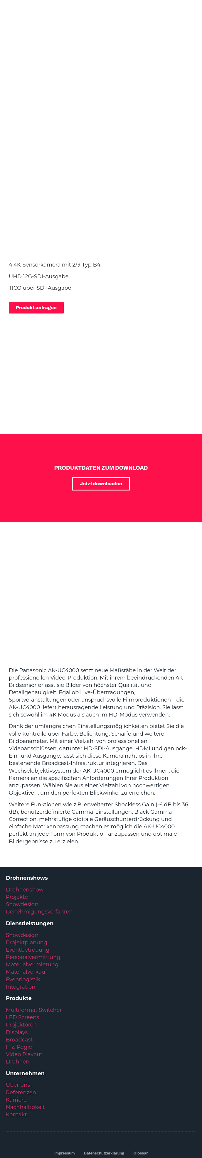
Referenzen (21, 1043)
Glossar (140, 1104)
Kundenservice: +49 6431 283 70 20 (101, 1112)
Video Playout (24, 1005)
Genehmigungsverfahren (39, 862)
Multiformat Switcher (34, 961)
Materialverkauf (26, 922)
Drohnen (18, 1012)
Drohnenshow (24, 840)
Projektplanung (26, 893)
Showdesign (22, 855)
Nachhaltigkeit (25, 1058)
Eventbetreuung (28, 900)
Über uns (18, 1035)
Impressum (64, 1104)
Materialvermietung (33, 915)
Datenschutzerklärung (104, 1104)
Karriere (16, 1050)
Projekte (17, 848)
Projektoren (21, 975)
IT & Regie (19, 998)
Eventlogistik (23, 930)
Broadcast (19, 990)
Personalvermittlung (33, 908)
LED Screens (22, 968)
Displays (17, 983)
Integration (20, 937)
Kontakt (16, 1065)
